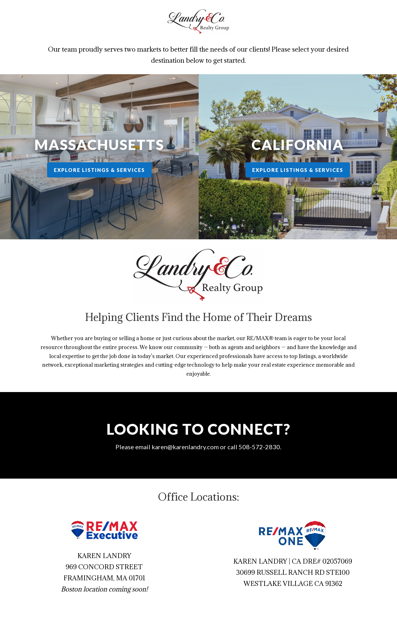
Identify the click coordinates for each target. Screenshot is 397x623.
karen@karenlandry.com (189, 446)
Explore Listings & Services (100, 170)
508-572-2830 (249, 447)
